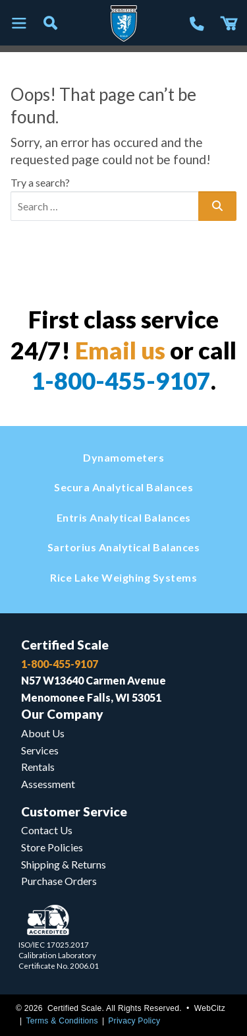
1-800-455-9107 (121, 380)
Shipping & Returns (63, 864)
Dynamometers (123, 457)
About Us (43, 733)
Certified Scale (65, 644)
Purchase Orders (59, 880)
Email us (120, 350)
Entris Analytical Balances (124, 517)
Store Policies (52, 847)
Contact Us (46, 830)
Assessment (48, 783)
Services (40, 750)
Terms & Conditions (61, 1020)
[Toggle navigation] (18, 24)
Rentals (38, 766)
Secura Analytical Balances (123, 487)
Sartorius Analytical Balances (123, 547)
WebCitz (209, 1008)
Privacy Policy (134, 1020)
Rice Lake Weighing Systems (123, 577)
